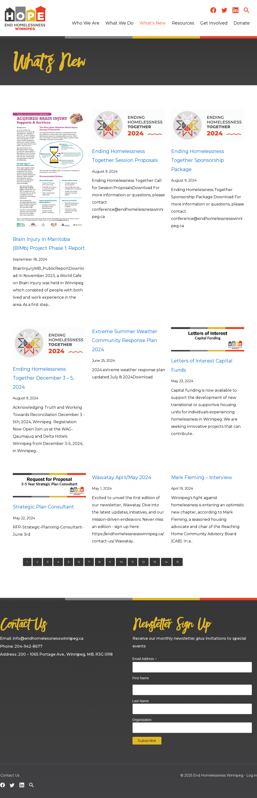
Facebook (213, 10)
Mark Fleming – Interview (201, 477)
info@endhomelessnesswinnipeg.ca (48, 638)
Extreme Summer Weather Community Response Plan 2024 (124, 340)
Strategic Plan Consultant (43, 507)
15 (177, 562)
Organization (142, 720)
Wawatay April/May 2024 (121, 477)
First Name (140, 678)
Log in (251, 775)
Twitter (224, 10)
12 (143, 562)
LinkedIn (235, 10)
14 (166, 562)
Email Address (144, 659)
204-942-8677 (28, 646)
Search (246, 10)
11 (132, 562)
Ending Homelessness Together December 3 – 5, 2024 (43, 378)
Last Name (140, 701)
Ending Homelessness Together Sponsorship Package (197, 160)
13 (154, 562)
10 (121, 562)
